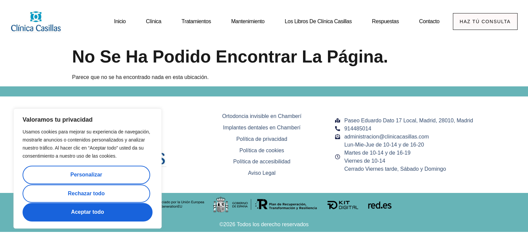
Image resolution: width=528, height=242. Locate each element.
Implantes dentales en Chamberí (262, 127)
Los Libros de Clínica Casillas (317, 21)
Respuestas (384, 21)
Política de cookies (261, 150)
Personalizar (86, 175)
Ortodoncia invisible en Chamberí (262, 116)
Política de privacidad (261, 139)
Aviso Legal (261, 173)
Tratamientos (195, 21)
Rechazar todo (86, 193)
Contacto (429, 21)
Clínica (153, 21)
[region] (87, 169)
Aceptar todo (87, 212)
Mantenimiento (247, 21)
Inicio (119, 21)
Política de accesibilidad (262, 162)
